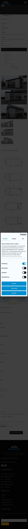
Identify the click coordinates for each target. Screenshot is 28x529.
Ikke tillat (14, 293)
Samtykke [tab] (5, 238)
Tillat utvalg (14, 288)
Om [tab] (23, 238)
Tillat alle (14, 283)
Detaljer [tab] (14, 238)
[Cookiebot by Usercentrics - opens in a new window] (20, 235)
